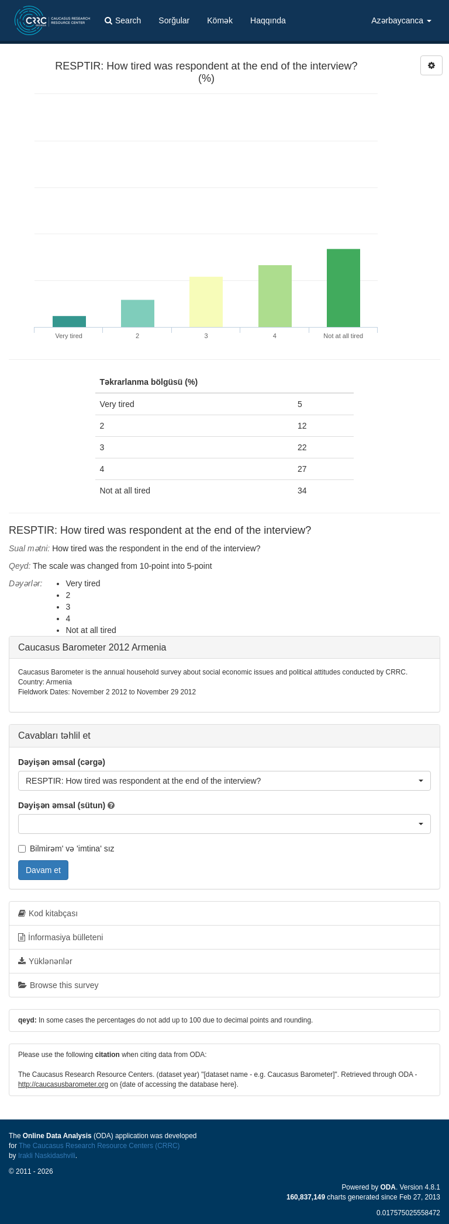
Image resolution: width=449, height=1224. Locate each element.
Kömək (220, 20)
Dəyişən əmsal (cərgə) (61, 762)
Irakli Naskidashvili (46, 1156)
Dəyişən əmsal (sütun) (61, 805)
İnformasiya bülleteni (60, 937)
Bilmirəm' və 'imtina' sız (66, 848)
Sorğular (173, 20)
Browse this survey (58, 985)
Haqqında (268, 20)
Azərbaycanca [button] (401, 20)
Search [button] (123, 20)
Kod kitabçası (48, 913)
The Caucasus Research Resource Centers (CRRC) (99, 1146)
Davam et (43, 870)
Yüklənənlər (45, 961)
